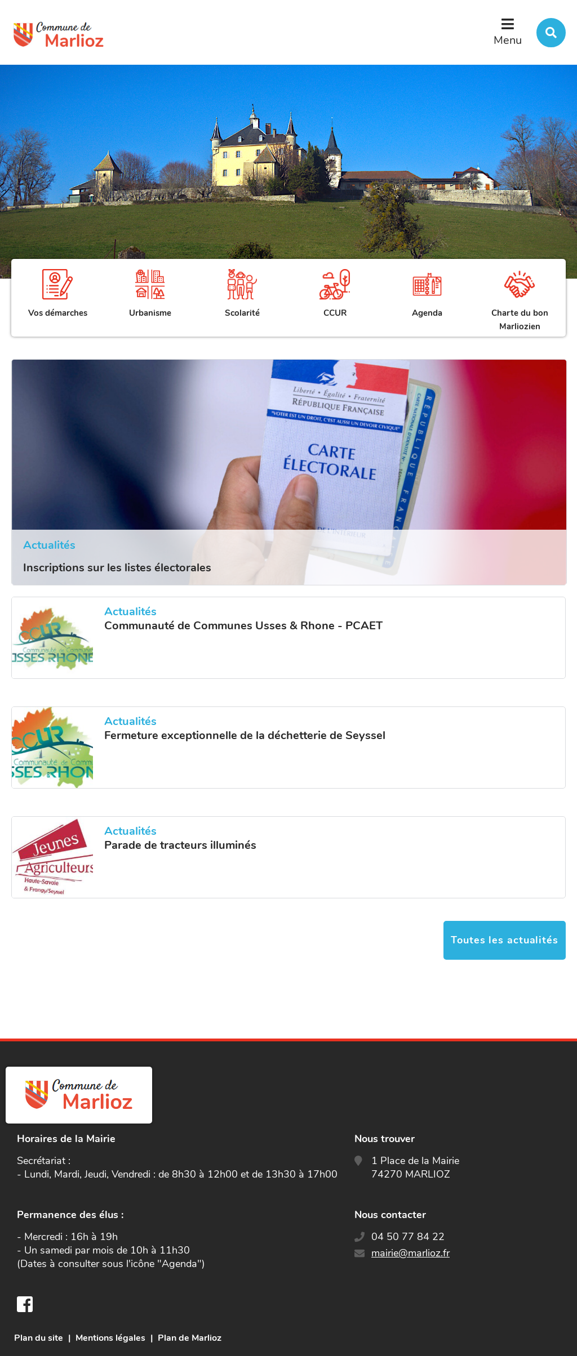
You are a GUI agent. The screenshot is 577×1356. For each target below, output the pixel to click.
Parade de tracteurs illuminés (180, 845)
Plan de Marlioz (189, 1338)
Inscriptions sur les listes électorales (117, 567)
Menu (508, 40)
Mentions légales (110, 1338)
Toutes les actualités (504, 940)
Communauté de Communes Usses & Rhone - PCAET (243, 626)
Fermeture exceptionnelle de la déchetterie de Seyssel (244, 736)
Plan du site (38, 1338)
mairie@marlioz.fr (410, 1253)
